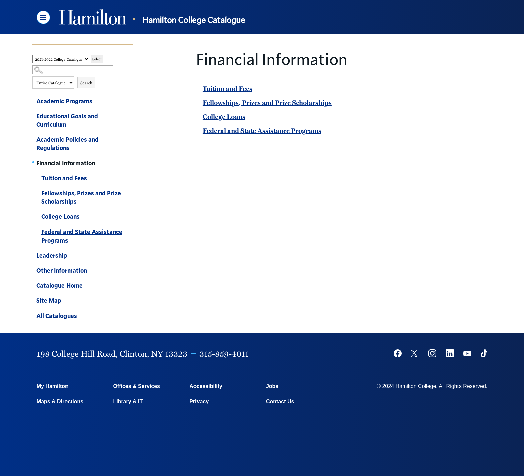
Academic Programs (64, 101)
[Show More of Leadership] (130, 256)
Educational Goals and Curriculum (67, 120)
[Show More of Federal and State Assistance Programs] (130, 232)
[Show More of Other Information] (130, 271)
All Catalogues (56, 316)
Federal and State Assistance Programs (81, 236)
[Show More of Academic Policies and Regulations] (130, 140)
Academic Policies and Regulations (67, 143)
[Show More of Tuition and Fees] (130, 179)
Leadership (51, 255)
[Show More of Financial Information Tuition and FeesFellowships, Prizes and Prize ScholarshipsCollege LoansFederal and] (130, 164)
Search (86, 83)
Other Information (61, 270)
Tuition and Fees (64, 178)
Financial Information (65, 163)
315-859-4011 (224, 353)
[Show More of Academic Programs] (130, 102)
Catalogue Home (59, 285)
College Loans (60, 216)
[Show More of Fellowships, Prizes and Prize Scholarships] (130, 194)
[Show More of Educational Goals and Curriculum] (130, 117)
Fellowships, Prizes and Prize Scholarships (81, 197)
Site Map (48, 300)
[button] (43, 17)
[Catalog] (60, 59)
